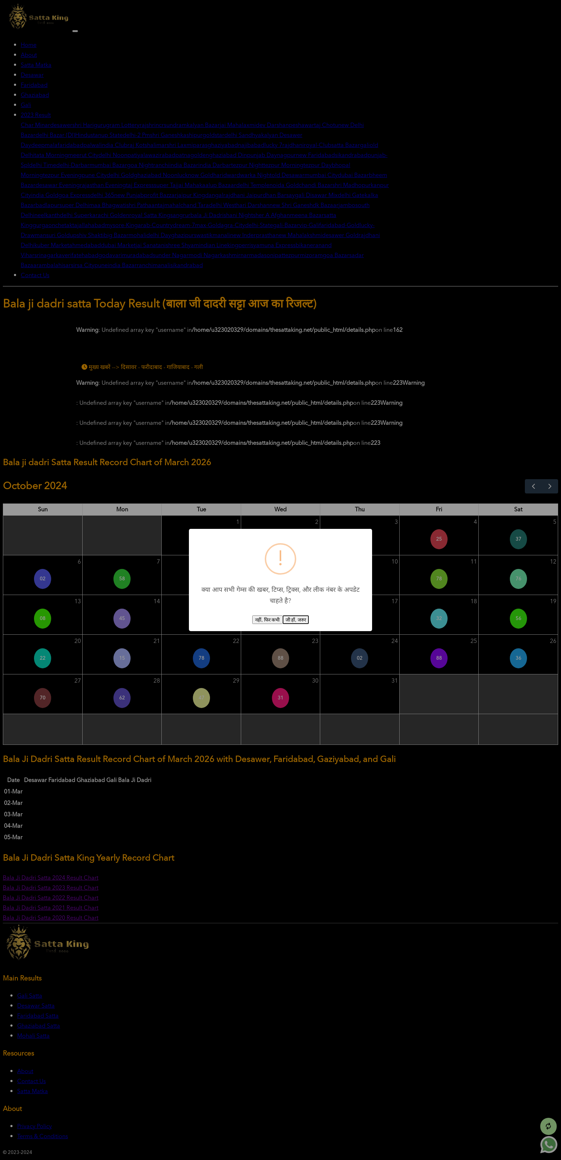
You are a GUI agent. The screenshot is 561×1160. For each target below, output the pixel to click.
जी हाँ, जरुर (296, 620)
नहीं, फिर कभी (267, 620)
